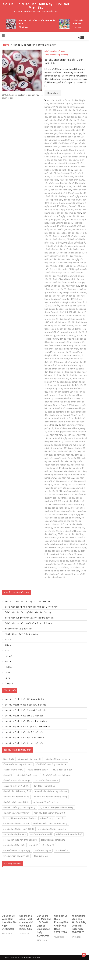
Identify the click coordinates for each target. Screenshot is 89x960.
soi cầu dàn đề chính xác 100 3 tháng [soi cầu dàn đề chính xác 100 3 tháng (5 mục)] (50, 823)
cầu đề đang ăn (68, 123)
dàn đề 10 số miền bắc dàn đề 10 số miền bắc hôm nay (64, 249)
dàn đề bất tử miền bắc (70, 342)
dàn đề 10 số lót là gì (77, 233)
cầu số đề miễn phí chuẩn (59, 186)
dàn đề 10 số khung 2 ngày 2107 (65, 206)
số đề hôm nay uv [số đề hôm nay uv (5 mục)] (43, 850)
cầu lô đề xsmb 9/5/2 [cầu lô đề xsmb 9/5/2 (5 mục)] (13, 770)
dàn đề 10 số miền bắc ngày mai (64, 262)
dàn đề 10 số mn (76, 276)
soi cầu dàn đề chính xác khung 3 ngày (62, 514)
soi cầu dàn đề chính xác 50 (57, 508)
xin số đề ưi (70, 574)
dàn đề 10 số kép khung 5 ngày (65, 196)
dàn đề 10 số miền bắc (55, 239)
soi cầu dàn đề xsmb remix (57, 551)
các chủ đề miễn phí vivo (58, 100)
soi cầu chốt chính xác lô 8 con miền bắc (24, 743)
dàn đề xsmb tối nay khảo (66, 349)
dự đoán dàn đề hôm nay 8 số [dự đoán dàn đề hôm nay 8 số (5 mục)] (17, 791)
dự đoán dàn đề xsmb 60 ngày (71, 382)
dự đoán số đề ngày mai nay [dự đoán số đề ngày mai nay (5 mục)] (16, 813)
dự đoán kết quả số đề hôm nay (65, 398)
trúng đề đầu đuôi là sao (56, 564)
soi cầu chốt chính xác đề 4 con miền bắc (24, 737)
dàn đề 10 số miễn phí (73, 272)
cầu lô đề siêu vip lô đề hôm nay (63, 140)
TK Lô (8, 672)
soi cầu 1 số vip (61, 484)
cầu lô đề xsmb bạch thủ (70, 146)
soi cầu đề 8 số (57, 554)
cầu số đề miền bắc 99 (63, 176)
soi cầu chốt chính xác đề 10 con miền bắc (25, 699)
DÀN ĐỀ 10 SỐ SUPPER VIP (63, 312)
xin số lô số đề (58, 577)
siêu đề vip (69, 471)
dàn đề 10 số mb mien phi (73, 236)
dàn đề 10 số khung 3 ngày (69, 213)
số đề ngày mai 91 (61, 481)
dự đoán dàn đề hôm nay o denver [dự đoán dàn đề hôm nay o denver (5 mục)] (51, 791)
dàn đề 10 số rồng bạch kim (63, 302)
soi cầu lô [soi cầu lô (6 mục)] (33, 845)
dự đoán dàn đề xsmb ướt (61, 392)
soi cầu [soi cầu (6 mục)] (61, 818)
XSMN (8, 645)
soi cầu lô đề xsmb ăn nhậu (63, 557)
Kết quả (8, 656)
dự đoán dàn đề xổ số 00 (63, 369)
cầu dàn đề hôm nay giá (56, 110)
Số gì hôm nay (18, 629)
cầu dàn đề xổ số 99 (59, 120)
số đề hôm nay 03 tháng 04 (66, 474)
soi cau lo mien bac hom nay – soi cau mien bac (36, 5)
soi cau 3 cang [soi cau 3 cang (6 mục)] (46, 818)
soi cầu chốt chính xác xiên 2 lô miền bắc (24, 716)
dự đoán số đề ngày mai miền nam (61, 431)
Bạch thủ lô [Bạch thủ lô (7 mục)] (8, 759)
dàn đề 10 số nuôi (78, 292)
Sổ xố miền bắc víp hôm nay (56, 55)
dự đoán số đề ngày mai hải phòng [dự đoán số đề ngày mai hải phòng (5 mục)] (19, 807)
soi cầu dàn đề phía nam (69, 518)
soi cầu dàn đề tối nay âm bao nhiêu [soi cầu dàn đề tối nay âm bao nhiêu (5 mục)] (20, 840)
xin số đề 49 (63, 567)
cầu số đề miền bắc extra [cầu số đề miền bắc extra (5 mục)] (46, 780)
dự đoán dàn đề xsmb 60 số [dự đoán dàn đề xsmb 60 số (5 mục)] (16, 796)
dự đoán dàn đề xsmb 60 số (57, 385)
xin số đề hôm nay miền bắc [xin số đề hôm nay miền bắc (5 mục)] (16, 856)
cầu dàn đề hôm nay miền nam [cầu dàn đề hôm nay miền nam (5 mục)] (17, 764)
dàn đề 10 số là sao (58, 233)
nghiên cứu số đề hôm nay (72, 465)
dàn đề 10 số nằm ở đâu (56, 282)
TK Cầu (8, 667)
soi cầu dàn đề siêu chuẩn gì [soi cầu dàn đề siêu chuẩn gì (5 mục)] (69, 834)
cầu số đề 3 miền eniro (57, 160)
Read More (52, 93)
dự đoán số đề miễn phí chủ (60, 418)
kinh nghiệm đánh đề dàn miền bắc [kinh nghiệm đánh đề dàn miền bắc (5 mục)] (19, 818)
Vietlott (8, 661)
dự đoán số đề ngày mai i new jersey (68, 428)
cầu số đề (77, 153)
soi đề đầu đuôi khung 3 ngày (73, 561)
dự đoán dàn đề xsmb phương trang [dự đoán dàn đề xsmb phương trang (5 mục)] (50, 796)
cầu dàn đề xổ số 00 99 (55, 117)
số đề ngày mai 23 (64, 478)
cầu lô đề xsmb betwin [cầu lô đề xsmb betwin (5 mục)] (38, 770)
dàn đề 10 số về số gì (65, 335)
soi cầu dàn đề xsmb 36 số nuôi (64, 544)
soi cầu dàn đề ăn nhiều (74, 491)
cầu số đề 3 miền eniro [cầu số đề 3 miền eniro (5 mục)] (27, 775)
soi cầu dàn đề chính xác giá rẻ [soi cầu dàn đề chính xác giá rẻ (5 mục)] (52, 829)
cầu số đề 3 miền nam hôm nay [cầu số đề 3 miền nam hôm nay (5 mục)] (56, 775)
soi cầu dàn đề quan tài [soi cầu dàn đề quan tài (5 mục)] (41, 834)
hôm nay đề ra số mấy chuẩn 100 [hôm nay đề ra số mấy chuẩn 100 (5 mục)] (49, 813)
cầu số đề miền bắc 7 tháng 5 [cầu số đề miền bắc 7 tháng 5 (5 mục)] (16, 780)
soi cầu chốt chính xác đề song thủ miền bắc (26, 721)
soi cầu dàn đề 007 (76, 488)
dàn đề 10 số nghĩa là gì (58, 292)
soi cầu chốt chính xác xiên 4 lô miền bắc (24, 732)
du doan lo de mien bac (70, 355)
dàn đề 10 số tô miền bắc (63, 319)
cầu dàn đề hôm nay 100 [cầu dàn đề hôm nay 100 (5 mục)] (29, 759)
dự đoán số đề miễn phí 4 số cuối (60, 412)
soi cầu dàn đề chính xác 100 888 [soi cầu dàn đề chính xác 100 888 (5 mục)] (18, 829)
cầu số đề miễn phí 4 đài (56, 183)
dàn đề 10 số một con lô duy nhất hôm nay (64, 279)
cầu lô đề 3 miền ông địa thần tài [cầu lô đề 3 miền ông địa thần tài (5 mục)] (51, 764)
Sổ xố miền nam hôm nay (29, 623)
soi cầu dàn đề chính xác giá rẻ (71, 511)
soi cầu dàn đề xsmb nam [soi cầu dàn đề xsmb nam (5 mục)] (53, 840)
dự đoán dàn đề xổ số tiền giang (68, 375)
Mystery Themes (33, 957)
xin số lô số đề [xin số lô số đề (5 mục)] (61, 850)
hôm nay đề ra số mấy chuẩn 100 (65, 458)
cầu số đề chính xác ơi (62, 170)
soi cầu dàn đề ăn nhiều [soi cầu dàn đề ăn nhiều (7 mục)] (14, 845)
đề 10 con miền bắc (73, 448)
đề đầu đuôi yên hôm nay (69, 451)
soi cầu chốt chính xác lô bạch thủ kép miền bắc (27, 726)
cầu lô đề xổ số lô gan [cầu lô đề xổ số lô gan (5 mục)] (62, 770)
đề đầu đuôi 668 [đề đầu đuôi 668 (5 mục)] (40, 856)
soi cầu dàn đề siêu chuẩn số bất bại (61, 531)
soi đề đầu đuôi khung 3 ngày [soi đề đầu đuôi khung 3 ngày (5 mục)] (16, 850)
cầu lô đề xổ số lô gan (68, 143)
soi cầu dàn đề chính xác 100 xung (68, 504)
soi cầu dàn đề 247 (53, 491)
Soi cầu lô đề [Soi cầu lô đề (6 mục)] (48, 845)
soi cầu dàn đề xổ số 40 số (70, 537)
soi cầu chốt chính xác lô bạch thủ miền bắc (25, 705)
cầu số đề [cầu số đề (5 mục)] (7, 775)
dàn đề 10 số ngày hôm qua (66, 286)
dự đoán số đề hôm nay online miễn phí (67, 408)
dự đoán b (74, 358)
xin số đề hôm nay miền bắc (66, 571)
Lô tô (7, 678)
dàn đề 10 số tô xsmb (64, 325)
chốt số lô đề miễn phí (68, 193)
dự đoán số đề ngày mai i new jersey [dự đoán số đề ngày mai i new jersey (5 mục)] (56, 807)
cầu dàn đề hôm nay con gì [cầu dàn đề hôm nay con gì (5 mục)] (58, 759)
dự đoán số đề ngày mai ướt (62, 438)
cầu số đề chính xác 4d (59, 166)
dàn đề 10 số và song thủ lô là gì (62, 332)
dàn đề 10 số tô (65, 315)
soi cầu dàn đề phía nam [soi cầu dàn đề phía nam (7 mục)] (14, 834)
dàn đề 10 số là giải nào (60, 229)
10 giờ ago (23, 27)
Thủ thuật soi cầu (21, 634)
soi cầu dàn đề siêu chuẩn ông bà (69, 527)
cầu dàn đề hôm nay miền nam (72, 113)
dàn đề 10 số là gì (58, 226)
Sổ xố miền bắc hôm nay (54, 51)
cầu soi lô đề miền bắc (61, 190)
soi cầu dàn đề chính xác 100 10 (59, 494)
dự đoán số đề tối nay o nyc (63, 445)
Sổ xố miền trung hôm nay (29, 618)
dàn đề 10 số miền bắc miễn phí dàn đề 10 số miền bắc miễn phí (65, 256)
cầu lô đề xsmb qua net (61, 153)
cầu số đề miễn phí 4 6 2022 (72, 180)
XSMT (8, 650)
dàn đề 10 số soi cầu (58, 309)
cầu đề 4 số (55, 123)
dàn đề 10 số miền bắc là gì (61, 253)
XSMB (8, 639)
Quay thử (9, 683)
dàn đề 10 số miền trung (56, 276)
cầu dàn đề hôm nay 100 (61, 103)
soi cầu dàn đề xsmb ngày (74, 547)
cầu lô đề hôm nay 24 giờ (69, 133)
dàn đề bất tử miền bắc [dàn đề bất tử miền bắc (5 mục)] (44, 786)
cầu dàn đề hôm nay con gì (71, 107)
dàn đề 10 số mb (52, 236)
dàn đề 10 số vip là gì (69, 339)
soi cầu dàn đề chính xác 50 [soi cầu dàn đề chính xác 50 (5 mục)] (16, 823)
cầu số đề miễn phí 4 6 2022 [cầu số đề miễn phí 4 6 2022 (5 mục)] (16, 786)
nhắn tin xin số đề (53, 468)
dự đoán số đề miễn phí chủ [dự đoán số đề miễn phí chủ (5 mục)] (45, 802)
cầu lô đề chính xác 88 (64, 130)
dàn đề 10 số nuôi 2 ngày (56, 296)
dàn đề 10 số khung (73, 200)
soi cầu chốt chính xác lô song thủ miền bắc (25, 710)
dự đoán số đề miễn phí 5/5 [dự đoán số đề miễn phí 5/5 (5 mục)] (16, 802)
